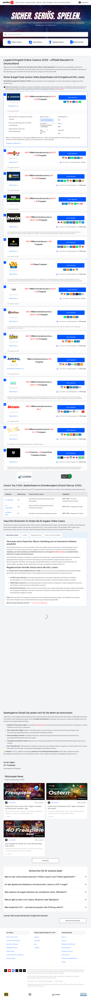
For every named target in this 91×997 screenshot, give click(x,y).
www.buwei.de (39, 986)
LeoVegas (36, 947)
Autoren (64, 940)
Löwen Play (37, 940)
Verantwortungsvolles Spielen (69, 958)
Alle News (45, 861)
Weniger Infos (12, 106)
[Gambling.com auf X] (5, 978)
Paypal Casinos (10, 951)
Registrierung (36, 535)
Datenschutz (59, 981)
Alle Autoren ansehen (73, 921)
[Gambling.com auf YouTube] (9, 978)
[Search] (45, 34)
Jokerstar (36, 937)
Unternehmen (65, 955)
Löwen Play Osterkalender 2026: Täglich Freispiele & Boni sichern (66, 807)
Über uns (64, 937)
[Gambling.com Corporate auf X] (24, 978)
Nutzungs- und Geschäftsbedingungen (40, 981)
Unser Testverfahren (53, 535)
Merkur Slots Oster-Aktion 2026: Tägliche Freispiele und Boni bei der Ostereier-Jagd (23, 807)
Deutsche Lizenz (12, 535)
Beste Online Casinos (12, 937)
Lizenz (24, 535)
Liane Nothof (12, 802)
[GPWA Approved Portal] (83, 994)
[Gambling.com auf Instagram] (16, 978)
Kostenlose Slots (11, 958)
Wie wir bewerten (66, 947)
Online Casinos (60, 552)
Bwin (35, 944)
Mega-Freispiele (38, 264)
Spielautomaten (40, 725)
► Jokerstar (9, 500)
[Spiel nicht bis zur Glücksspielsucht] (6, 994)
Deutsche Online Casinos (13, 940)
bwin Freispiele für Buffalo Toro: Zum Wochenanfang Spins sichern (23, 845)
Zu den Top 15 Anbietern (39, 603)
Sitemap (64, 962)
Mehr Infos (12, 162)
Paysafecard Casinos (12, 947)
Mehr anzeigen (60, 89)
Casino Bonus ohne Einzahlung (15, 955)
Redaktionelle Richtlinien (68, 944)
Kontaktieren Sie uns (67, 951)
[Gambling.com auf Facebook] (13, 978)
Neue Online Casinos (12, 944)
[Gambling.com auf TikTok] (20, 978)
